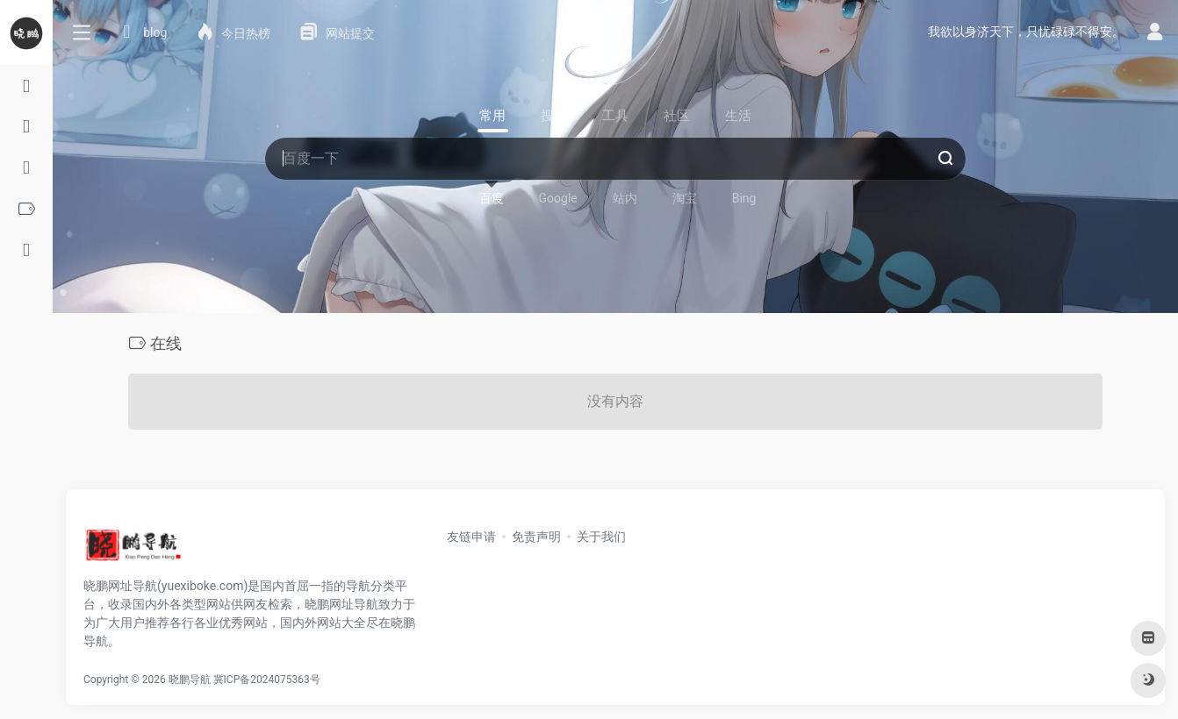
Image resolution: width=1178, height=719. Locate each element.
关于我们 (601, 537)
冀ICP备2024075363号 (266, 679)
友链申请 (471, 537)
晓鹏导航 (190, 679)
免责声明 (536, 537)
